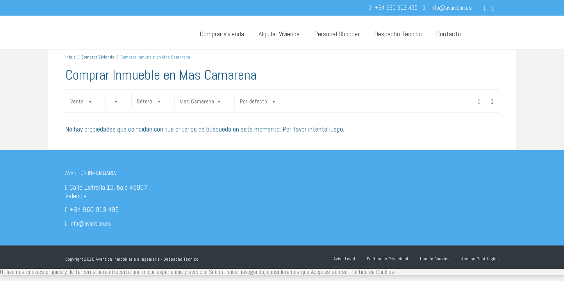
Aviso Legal (344, 259)
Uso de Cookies (435, 259)
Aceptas (320, 272)
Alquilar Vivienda (279, 33)
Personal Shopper (337, 33)
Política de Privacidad (387, 259)
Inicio (70, 57)
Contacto (448, 33)
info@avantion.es (90, 223)
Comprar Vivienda (222, 33)
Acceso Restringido (480, 259)
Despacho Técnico (398, 33)
